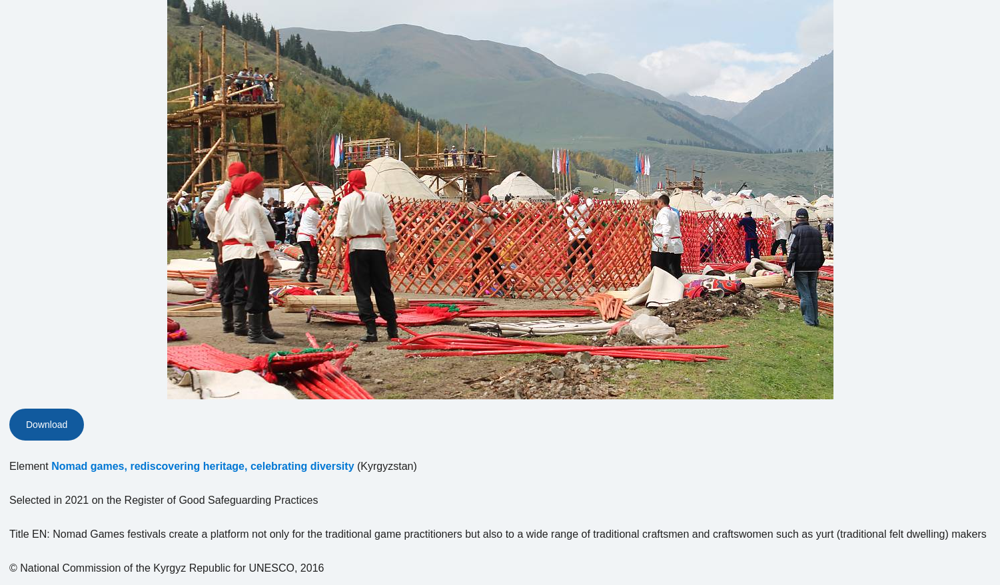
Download (46, 424)
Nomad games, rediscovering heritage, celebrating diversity (202, 466)
